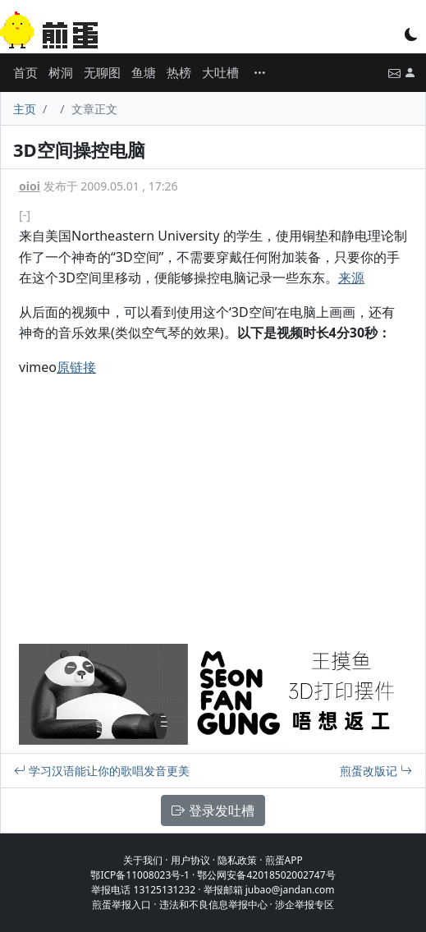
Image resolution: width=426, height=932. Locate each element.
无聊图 (102, 72)
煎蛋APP (284, 860)
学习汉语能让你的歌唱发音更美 (102, 770)
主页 (24, 109)
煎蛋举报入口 (121, 904)
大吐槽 (220, 72)
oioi (29, 186)
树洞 (60, 72)
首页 (25, 72)
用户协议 (190, 860)
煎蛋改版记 (376, 770)
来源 (351, 278)
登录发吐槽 (213, 810)
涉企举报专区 (304, 904)
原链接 (76, 367)
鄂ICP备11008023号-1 (140, 875)
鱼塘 (143, 72)
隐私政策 (237, 860)
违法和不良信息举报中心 (213, 904)
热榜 (179, 72)
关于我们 (143, 860)
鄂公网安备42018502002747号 (266, 875)
